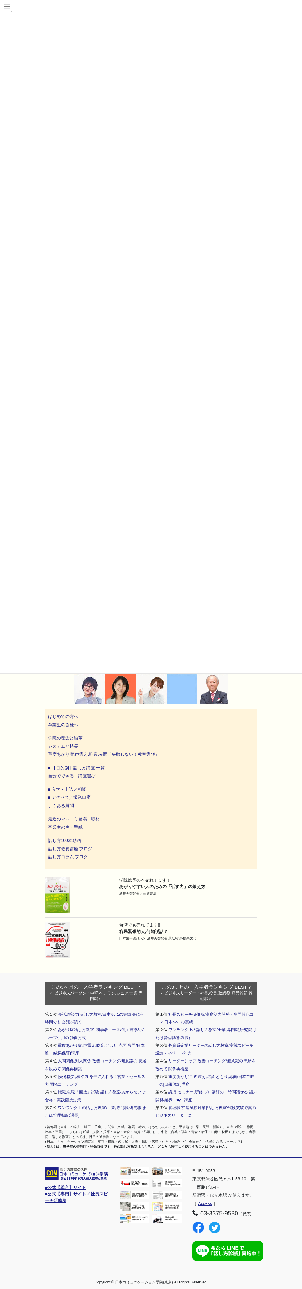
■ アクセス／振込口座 (69, 797)
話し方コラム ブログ (68, 856)
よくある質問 (61, 805)
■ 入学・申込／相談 (67, 789)
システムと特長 (63, 746)
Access (205, 1203)
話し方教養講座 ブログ (70, 848)
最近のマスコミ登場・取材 (74, 818)
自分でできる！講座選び (71, 775)
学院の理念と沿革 (65, 737)
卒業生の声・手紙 (65, 827)
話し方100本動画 (64, 840)
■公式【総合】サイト (65, 1187)
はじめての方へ (63, 716)
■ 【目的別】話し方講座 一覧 (76, 767)
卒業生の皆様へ (63, 724)
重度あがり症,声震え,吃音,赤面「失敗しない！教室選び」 (104, 754)
